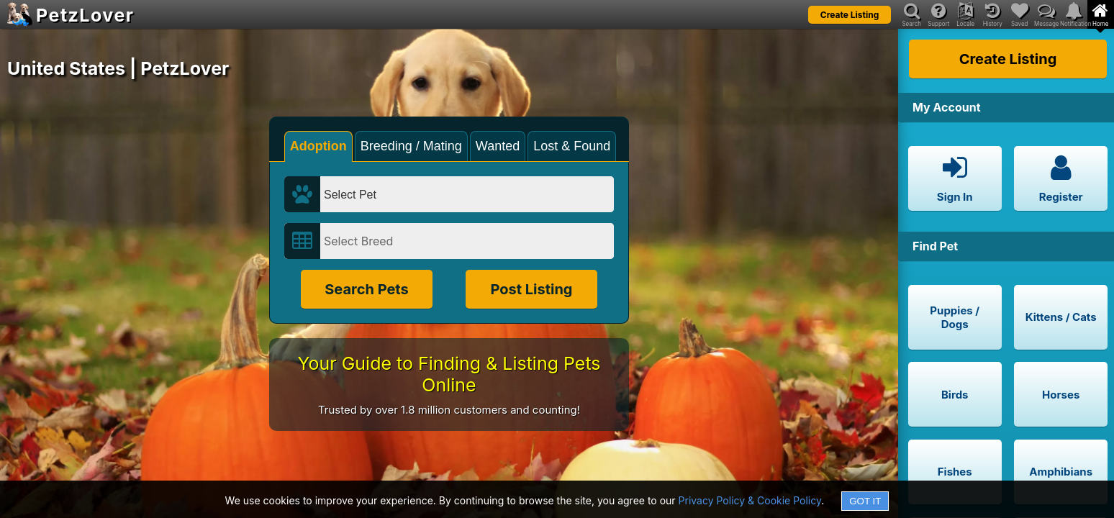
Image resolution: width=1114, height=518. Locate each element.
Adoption (318, 146)
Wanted (498, 146)
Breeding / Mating (411, 146)
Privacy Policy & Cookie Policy (750, 500)
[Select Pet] (467, 194)
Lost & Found (571, 146)
